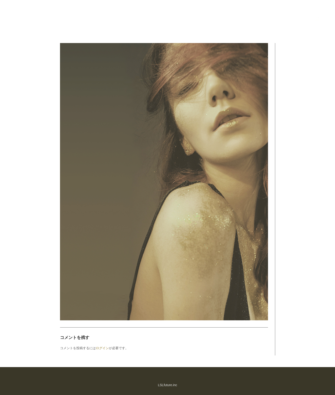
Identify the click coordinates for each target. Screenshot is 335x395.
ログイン (102, 348)
